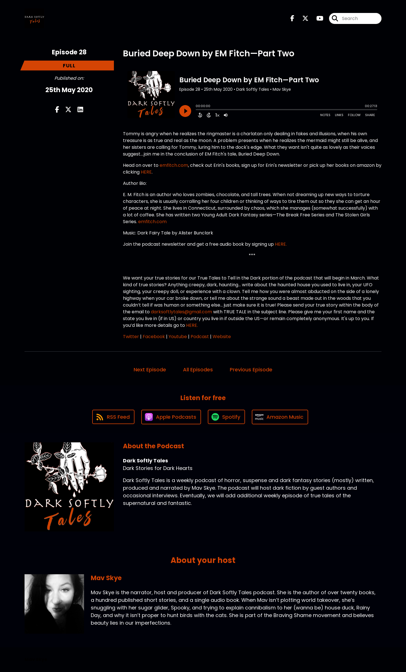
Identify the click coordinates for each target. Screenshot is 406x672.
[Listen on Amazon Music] (280, 417)
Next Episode (150, 369)
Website (222, 336)
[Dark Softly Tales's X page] (301, 18)
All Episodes (198, 369)
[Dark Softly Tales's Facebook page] (292, 18)
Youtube (178, 336)
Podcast (200, 336)
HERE (146, 172)
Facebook (154, 336)
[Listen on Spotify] (226, 417)
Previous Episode (251, 369)
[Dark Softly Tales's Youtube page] (316, 18)
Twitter (131, 336)
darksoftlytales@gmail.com (182, 312)
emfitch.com (174, 165)
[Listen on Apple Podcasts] (171, 417)
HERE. (281, 244)
